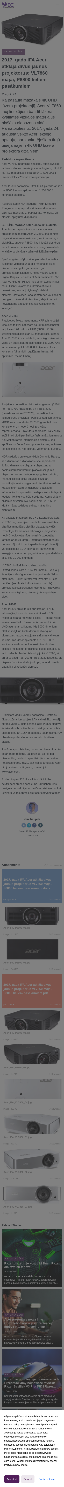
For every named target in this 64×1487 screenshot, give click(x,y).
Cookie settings (47, 1479)
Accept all (12, 1479)
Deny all (28, 1479)
